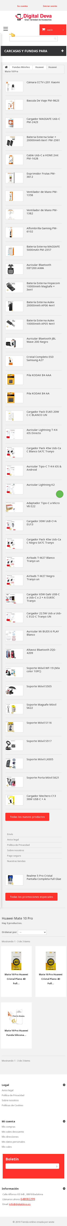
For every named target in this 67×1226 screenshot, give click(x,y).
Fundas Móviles (21, 67)
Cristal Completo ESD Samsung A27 (40, 358)
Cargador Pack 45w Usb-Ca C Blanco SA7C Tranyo (44, 449)
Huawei (39, 67)
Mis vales (7, 1146)
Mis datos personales (13, 1141)
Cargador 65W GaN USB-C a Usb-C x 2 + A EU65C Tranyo (43, 597)
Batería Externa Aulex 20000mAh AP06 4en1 (41, 303)
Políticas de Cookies (12, 1105)
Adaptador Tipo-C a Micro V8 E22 (43, 504)
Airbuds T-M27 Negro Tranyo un (40, 577)
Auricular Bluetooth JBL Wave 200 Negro (41, 340)
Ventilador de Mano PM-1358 (42, 193)
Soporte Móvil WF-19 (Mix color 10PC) (43, 669)
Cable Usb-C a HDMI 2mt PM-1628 (42, 156)
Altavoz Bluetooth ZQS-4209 (41, 651)
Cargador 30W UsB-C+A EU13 (42, 522)
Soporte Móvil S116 (39, 722)
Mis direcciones (10, 1136)
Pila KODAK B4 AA (38, 393)
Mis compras (8, 1126)
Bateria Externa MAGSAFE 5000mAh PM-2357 (43, 248)
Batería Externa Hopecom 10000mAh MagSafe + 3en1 (43, 286)
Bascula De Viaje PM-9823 (43, 100)
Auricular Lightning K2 (41, 484)
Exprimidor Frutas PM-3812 (41, 175)
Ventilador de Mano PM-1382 (42, 211)
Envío (10, 834)
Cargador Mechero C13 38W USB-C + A (41, 797)
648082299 (28, 1199)
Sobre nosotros (15, 850)
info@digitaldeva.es (20, 1204)
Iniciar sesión (50, 6)
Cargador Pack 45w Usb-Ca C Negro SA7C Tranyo (44, 540)
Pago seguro (14, 855)
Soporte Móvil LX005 (40, 759)
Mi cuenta (8, 1121)
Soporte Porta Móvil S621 (43, 777)
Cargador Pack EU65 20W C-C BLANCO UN (43, 413)
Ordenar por (9, 932)
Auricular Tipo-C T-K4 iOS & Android (44, 468)
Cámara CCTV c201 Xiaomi (43, 82)
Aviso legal (13, 839)
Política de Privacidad (18, 845)
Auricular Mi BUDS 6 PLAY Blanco (43, 632)
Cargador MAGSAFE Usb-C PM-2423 (43, 120)
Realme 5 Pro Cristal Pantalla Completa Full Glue (44, 877)
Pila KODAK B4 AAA (39, 375)
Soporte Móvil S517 (39, 741)
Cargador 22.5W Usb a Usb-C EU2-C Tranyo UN (44, 614)
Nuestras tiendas (16, 861)
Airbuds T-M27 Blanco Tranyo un (41, 559)
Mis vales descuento (13, 1131)
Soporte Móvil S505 (39, 686)
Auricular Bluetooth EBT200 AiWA (39, 266)
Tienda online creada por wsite (37, 1221)
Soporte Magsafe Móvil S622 (41, 706)
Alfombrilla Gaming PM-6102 (42, 229)
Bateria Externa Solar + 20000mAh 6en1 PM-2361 (43, 138)
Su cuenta (22, 6)
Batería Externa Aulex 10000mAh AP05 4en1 (41, 322)
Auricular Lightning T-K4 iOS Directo (42, 431)
